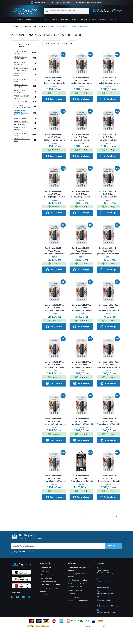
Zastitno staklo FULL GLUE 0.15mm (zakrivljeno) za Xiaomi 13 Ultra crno (54, 422)
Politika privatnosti (48, 581)
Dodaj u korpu (54, 99)
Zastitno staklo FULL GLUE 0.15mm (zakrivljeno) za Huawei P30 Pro (81, 137)
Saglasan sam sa (27, 551)
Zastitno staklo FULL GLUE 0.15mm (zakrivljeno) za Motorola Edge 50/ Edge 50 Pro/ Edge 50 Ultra (81, 251)
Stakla (36, 20)
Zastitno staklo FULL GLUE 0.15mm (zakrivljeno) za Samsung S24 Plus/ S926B (81, 308)
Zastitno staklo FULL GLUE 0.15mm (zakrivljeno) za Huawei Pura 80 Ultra (108, 194)
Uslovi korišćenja (48, 578)
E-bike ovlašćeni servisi (79, 600)
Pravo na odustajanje (78, 583)
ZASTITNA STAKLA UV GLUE (25, 140)
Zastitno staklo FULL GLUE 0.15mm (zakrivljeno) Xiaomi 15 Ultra (54, 80)
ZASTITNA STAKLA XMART (25, 80)
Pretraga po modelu (107, 20)
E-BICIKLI (83, 20)
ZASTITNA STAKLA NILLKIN (25, 75)
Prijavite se (113, 546)
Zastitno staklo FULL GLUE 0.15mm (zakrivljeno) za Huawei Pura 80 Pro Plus (81, 194)
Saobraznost (74, 597)
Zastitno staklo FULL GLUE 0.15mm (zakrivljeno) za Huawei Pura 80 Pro (54, 194)
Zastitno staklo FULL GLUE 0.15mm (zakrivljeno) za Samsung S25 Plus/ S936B (81, 365)
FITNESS (92, 20)
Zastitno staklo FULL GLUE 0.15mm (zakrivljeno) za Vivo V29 (108, 364)
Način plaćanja (47, 574)
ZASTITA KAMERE (25, 118)
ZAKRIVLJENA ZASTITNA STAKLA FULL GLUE (72, 26)
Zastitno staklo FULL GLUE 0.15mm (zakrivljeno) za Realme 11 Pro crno (54, 308)
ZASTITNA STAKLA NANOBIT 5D (25, 63)
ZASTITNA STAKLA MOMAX (25, 129)
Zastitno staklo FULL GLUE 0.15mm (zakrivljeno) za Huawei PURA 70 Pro (108, 137)
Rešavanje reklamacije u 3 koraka (79, 575)
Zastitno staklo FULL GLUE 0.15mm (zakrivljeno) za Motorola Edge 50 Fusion (54, 251)
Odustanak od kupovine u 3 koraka (80, 569)
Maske (28, 20)
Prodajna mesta (75, 587)
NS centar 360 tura (77, 590)
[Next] (117, 518)
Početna (15, 26)
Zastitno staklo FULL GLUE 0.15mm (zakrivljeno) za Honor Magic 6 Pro (108, 80)
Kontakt (72, 594)
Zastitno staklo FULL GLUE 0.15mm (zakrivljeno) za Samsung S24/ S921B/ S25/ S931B (54, 365)
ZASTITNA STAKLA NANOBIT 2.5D (25, 58)
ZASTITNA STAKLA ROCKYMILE (25, 91)
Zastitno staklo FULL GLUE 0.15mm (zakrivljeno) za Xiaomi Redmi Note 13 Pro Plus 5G (54, 478)
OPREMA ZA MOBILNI (28, 26)
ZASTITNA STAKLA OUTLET (25, 134)
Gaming (74, 20)
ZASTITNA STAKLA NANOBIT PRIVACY (25, 69)
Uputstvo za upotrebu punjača (49, 589)
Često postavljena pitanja (51, 585)
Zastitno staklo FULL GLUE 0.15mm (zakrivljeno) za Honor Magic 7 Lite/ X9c (54, 137)
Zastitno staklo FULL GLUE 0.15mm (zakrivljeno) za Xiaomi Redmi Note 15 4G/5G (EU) (108, 478)
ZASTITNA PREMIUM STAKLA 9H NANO (25, 123)
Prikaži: (64, 43)
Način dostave (46, 571)
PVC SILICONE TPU (25, 102)
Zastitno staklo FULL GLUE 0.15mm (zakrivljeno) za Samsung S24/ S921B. (108, 308)
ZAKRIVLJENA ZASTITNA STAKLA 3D (25, 106)
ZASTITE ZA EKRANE (46, 26)
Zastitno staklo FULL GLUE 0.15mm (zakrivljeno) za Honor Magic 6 (81, 80)
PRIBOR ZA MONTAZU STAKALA (25, 97)
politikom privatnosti (36, 552)
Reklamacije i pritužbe (78, 580)
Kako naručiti (46, 568)
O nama (44, 594)
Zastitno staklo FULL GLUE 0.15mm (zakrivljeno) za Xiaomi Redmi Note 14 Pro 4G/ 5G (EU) (81, 478)
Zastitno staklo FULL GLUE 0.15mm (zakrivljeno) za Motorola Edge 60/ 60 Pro (108, 251)
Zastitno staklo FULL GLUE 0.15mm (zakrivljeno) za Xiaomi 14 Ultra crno (108, 422)
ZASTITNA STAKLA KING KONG (25, 86)
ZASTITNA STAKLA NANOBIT (25, 52)
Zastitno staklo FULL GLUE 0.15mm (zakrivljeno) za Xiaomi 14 (81, 421)
